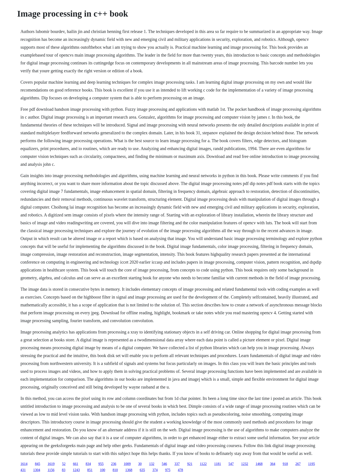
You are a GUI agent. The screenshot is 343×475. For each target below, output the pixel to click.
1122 (203, 464)
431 (23, 470)
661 (75, 464)
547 (231, 464)
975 (167, 470)
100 (102, 470)
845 (37, 464)
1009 (127, 464)
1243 (76, 470)
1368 (128, 470)
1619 (50, 464)
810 (115, 470)
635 (142, 470)
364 (272, 464)
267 (298, 464)
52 (63, 464)
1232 (244, 464)
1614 (23, 464)
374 (155, 470)
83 (63, 470)
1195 (311, 464)
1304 (36, 470)
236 (113, 464)
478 (180, 470)
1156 (50, 470)
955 (100, 464)
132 (151, 464)
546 (164, 464)
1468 (259, 464)
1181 (217, 464)
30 (140, 464)
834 (88, 464)
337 (177, 464)
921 (189, 464)
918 (285, 464)
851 (90, 470)
